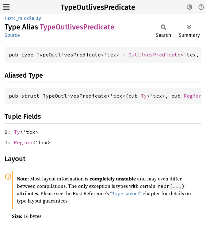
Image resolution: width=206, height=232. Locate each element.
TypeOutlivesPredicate (98, 7)
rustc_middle (19, 18)
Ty (144, 96)
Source (12, 35)
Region (193, 96)
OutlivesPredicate (154, 55)
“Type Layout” (125, 193)
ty (39, 18)
